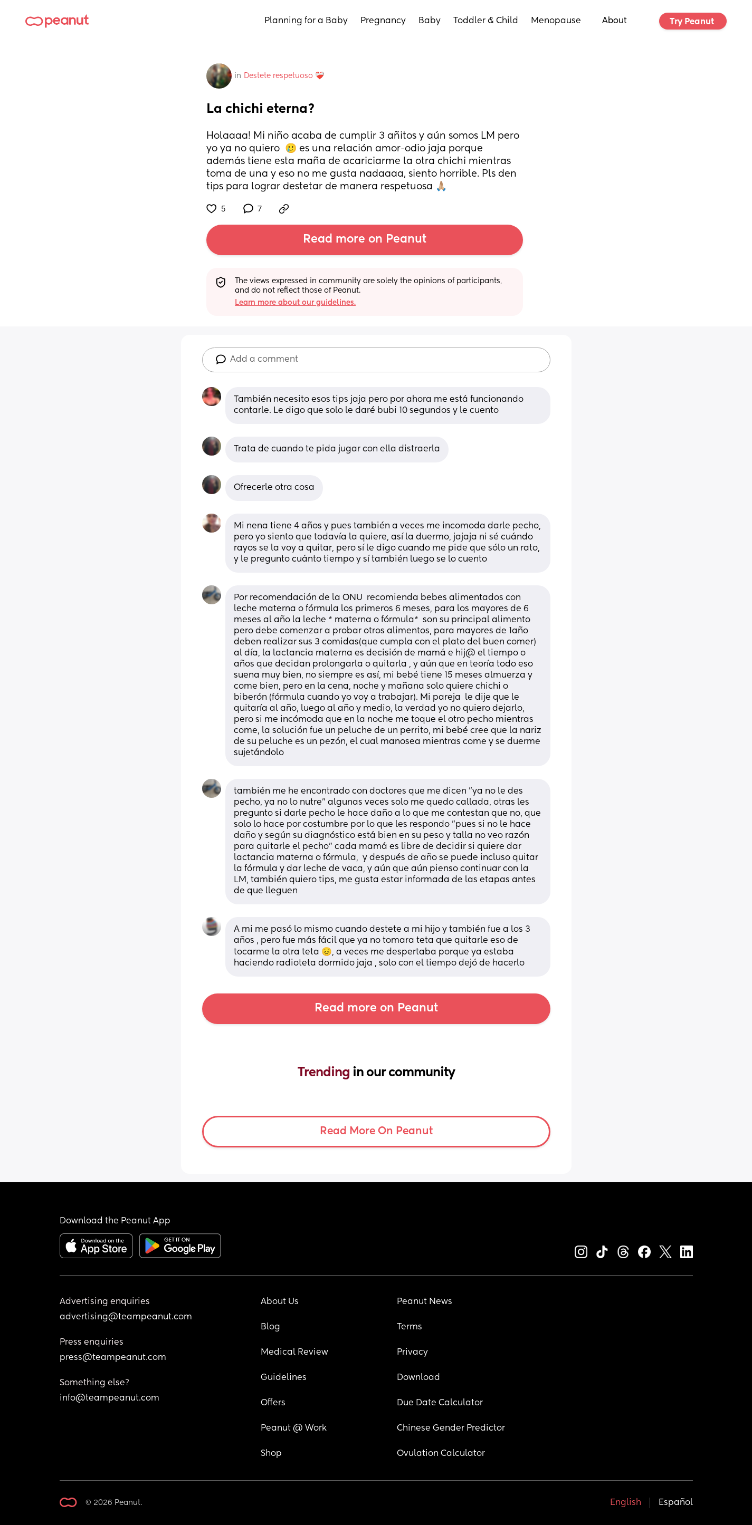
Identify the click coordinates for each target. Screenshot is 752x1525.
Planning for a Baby (306, 21)
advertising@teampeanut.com (126, 1317)
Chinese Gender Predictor (451, 1428)
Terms (409, 1327)
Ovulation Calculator (441, 1454)
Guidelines (284, 1378)
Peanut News (424, 1302)
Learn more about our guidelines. (295, 302)
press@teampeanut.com (113, 1358)
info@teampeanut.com (109, 1398)
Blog (270, 1327)
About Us (280, 1302)
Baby (429, 21)
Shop (271, 1454)
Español (676, 1503)
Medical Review (294, 1352)
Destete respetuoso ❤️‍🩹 (284, 76)
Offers (273, 1403)
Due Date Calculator (440, 1403)
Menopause (556, 21)
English (625, 1503)
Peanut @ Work (294, 1428)
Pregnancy (383, 21)
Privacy (412, 1352)
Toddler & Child (485, 21)
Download (418, 1378)
